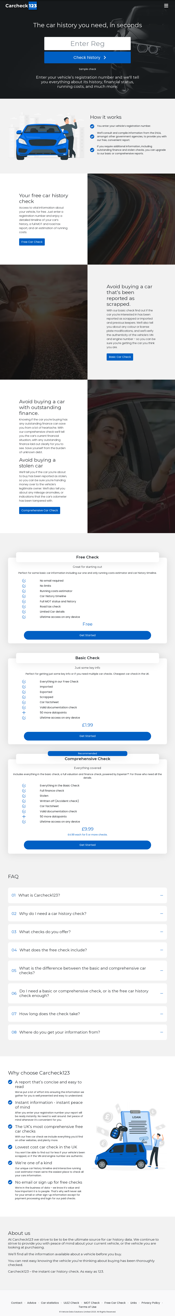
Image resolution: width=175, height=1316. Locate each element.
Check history (87, 57)
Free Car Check (32, 242)
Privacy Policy (151, 1303)
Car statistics (50, 1303)
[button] (87, 895)
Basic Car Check (120, 357)
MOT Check (92, 1303)
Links (133, 1303)
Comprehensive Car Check (39, 510)
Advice (31, 1303)
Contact (16, 1303)
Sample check (87, 69)
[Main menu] (166, 5)
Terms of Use (87, 1307)
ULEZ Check (71, 1303)
